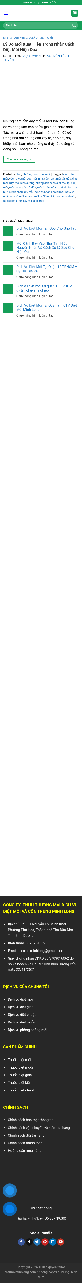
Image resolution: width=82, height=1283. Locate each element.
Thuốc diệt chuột (21, 1090)
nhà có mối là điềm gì (38, 196)
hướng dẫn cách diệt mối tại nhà (56, 183)
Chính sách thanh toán (25, 1143)
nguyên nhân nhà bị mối (49, 191)
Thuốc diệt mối (19, 1060)
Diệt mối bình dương (21, 183)
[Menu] (6, 13)
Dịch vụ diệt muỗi (21, 1022)
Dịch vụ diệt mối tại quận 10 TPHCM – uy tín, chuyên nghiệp (45, 288)
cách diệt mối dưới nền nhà (26, 178)
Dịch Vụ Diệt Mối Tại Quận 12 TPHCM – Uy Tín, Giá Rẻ (46, 269)
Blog (7, 38)
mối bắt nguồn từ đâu (22, 187)
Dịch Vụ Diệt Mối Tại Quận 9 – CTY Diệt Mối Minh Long (46, 307)
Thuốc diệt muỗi (20, 1067)
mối (5, 187)
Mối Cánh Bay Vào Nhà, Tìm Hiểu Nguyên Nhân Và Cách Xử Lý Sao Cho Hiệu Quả (45, 247)
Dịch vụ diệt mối (20, 999)
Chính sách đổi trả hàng (26, 1135)
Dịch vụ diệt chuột (22, 1015)
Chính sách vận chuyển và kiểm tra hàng (39, 1128)
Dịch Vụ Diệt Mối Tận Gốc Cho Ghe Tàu (46, 228)
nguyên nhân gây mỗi (20, 191)
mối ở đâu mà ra (47, 187)
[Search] (74, 25)
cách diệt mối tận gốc (57, 178)
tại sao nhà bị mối (64, 196)
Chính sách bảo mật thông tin (31, 1120)
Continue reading (19, 159)
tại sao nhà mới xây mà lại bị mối (23, 200)
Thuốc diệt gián (20, 1075)
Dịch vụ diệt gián (20, 1007)
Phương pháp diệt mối (33, 38)
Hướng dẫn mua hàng (25, 1151)
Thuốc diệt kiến (20, 1083)
